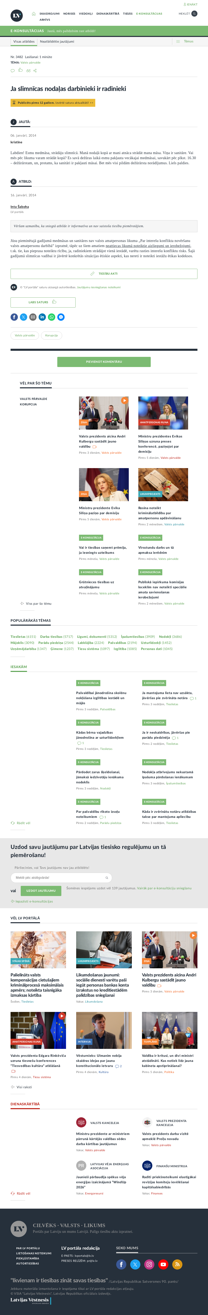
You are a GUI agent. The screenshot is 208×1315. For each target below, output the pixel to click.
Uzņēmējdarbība (29, 649)
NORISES (69, 14)
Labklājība (91, 643)
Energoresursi (94, 1193)
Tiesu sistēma (94, 649)
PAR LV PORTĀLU (28, 1248)
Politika (169, 1072)
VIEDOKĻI (86, 14)
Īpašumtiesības (138, 636)
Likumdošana (94, 1001)
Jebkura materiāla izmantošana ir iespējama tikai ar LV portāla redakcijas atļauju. (72, 1288)
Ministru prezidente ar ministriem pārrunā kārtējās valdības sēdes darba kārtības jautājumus (103, 1139)
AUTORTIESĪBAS (27, 1263)
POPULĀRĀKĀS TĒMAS (31, 620)
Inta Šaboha (20, 206)
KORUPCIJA (28, 404)
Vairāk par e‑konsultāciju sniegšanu (164, 888)
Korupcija (51, 335)
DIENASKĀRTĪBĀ (107, 14)
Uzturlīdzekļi (156, 643)
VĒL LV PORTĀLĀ (25, 918)
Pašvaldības (122, 643)
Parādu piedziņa (56, 643)
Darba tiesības (56, 636)
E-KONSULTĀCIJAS (149, 14)
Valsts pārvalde (31, 62)
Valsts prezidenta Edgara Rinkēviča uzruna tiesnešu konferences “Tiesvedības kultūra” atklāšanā (38, 1061)
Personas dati (157, 649)
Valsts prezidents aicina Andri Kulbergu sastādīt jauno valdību (102, 441)
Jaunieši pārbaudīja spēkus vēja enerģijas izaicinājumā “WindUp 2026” (101, 1182)
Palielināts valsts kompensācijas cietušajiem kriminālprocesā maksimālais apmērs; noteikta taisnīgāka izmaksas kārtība (37, 985)
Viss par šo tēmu (39, 603)
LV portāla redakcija (80, 1248)
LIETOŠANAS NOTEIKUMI (33, 1253)
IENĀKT (192, 4)
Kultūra (104, 1072)
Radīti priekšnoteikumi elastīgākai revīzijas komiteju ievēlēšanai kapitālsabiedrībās (169, 1182)
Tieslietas (23, 636)
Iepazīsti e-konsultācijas (34, 901)
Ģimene (62, 649)
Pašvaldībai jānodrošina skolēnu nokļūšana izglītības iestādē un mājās (101, 698)
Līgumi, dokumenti (97, 636)
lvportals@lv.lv (84, 1256)
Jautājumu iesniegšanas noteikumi (98, 287)
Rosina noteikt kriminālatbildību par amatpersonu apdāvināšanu (159, 513)
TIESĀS (128, 14)
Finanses (157, 1193)
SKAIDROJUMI (50, 14)
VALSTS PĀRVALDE (33, 399)
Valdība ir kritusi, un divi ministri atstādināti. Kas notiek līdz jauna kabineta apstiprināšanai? (168, 1061)
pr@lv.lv (92, 1261)
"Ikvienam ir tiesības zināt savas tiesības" (59, 1280)
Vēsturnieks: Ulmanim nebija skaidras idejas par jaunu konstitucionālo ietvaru (99, 1061)
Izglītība (125, 649)
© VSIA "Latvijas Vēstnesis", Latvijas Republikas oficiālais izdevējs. (61, 1293)
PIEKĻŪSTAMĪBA (27, 1258)
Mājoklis (22, 643)
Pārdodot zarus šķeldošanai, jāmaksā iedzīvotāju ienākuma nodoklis (100, 777)
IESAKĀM (19, 667)
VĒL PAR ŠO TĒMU (36, 383)
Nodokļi (170, 636)
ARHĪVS (45, 20)
